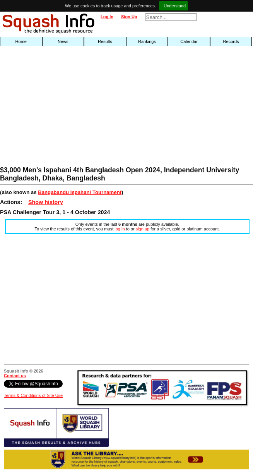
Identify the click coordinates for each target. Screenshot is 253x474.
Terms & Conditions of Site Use (33, 395)
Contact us (15, 375)
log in (120, 229)
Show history (45, 202)
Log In (107, 16)
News (63, 41)
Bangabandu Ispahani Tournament (79, 192)
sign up (142, 229)
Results (105, 41)
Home (21, 41)
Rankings (147, 41)
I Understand (173, 5)
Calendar (189, 41)
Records (231, 41)
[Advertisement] (81, 108)
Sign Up (129, 16)
